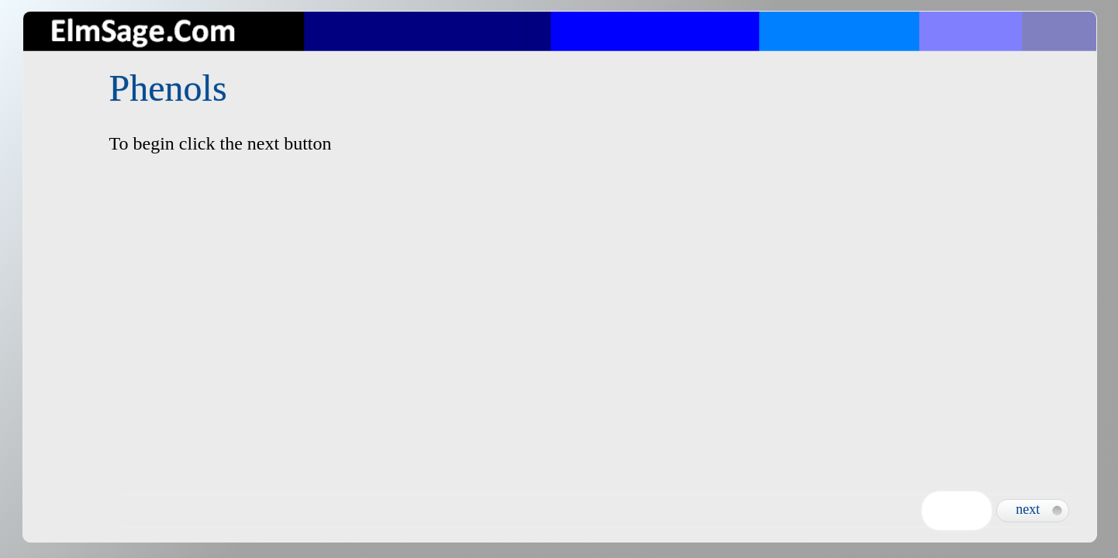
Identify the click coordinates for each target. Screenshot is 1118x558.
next (1028, 509)
